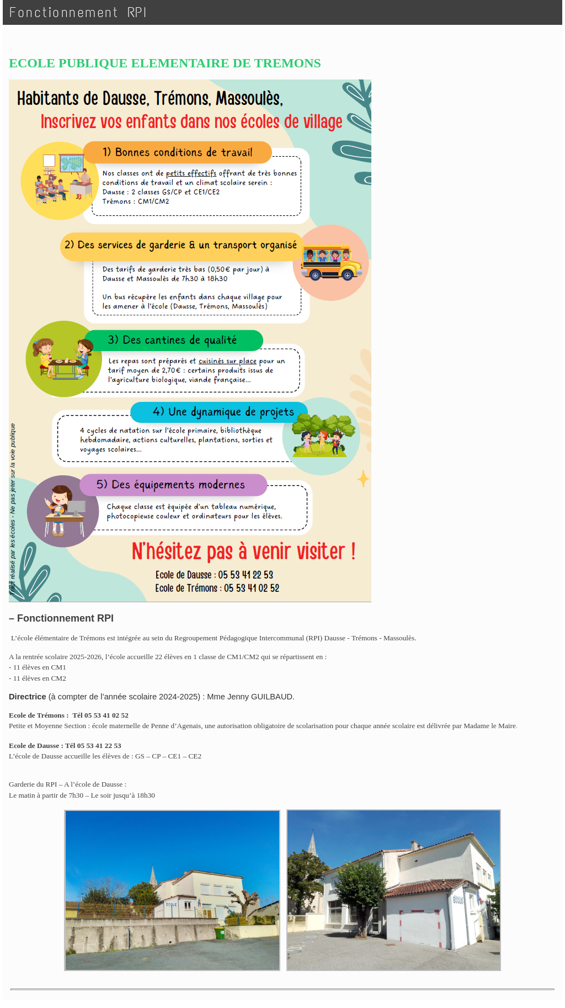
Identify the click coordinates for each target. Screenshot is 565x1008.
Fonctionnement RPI (78, 12)
